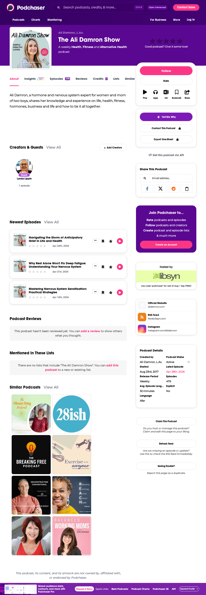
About (14, 79)
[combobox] (110, 7)
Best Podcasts (119, 589)
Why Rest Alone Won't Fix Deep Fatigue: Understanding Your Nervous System (57, 264)
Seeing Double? (166, 466)
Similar (130, 79)
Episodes (60, 79)
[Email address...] (166, 178)
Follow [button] (166, 71)
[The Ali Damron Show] (30, 48)
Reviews (81, 79)
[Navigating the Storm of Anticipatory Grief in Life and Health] (19, 239)
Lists (116, 79)
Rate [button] (166, 81)
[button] (19, 20)
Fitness (88, 47)
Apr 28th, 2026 (175, 371)
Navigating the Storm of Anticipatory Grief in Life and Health (55, 239)
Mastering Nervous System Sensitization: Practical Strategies (58, 290)
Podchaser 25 (161, 589)
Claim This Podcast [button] (166, 421)
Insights (34, 79)
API (174, 589)
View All (53, 147)
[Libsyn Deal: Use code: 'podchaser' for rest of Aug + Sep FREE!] (166, 278)
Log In (191, 19)
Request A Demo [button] (84, 589)
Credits (100, 79)
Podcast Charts (140, 589)
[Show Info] (188, 362)
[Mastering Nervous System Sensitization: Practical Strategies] (19, 291)
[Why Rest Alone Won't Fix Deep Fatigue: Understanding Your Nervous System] (19, 265)
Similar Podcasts (25, 387)
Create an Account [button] (166, 244)
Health (76, 47)
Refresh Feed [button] (166, 443)
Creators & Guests (26, 147)
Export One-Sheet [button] (166, 139)
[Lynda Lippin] (24, 167)
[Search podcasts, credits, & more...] (98, 7)
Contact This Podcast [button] (166, 128)
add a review (90, 331)
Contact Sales (186, 7)
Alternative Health (113, 47)
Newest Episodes (25, 222)
